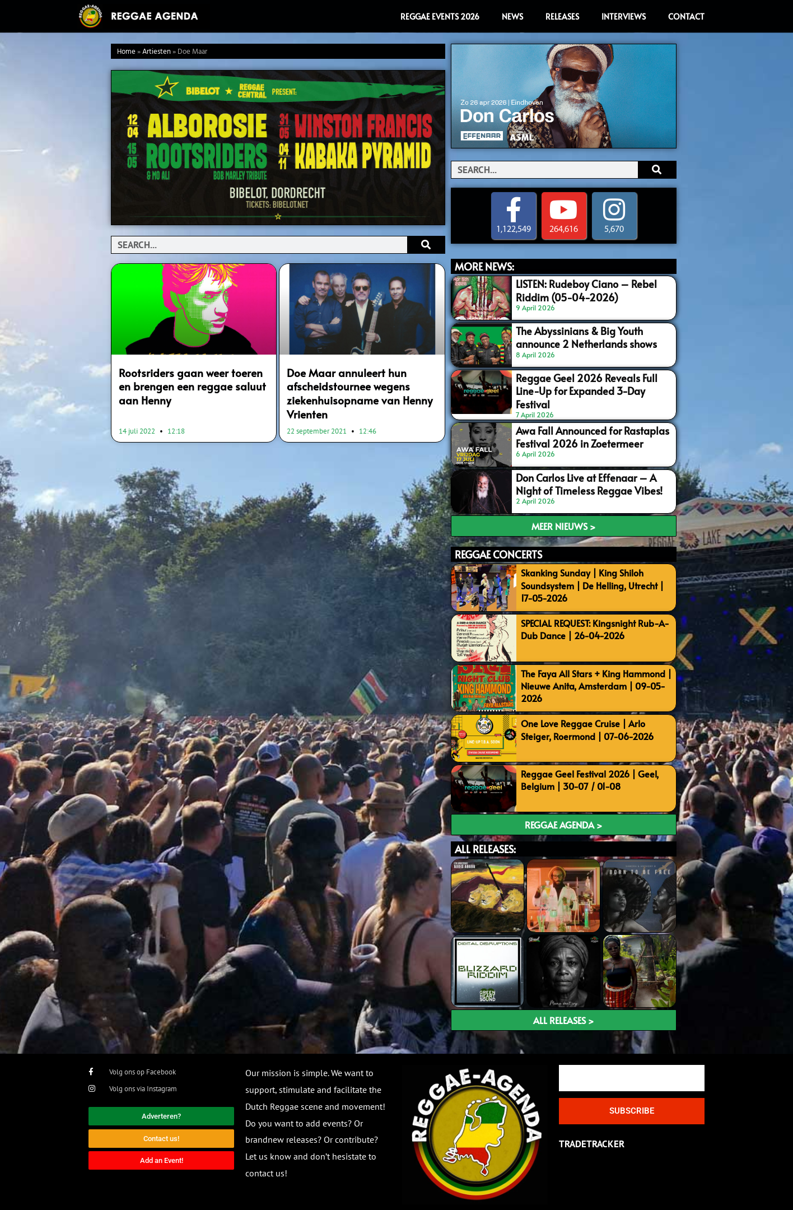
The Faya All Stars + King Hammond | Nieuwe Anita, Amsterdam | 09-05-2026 (596, 680)
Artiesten (156, 52)
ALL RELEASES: (485, 844)
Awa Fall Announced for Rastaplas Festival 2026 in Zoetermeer (585, 430)
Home (126, 52)
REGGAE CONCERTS (498, 549)
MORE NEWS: (484, 267)
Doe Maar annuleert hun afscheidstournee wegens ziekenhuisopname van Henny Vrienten (351, 390)
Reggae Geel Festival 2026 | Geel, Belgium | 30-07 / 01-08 (590, 774)
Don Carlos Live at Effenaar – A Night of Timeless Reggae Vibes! (591, 477)
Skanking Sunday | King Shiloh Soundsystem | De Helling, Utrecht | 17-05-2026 (592, 580)
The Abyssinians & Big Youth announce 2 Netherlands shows (593, 336)
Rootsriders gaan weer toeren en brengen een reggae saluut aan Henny (188, 384)
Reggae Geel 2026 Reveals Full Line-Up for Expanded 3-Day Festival (590, 383)
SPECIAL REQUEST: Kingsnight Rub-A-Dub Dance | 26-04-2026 (595, 623)
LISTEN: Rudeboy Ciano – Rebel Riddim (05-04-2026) (579, 289)
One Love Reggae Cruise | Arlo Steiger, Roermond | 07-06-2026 (587, 724)
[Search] (426, 244)
